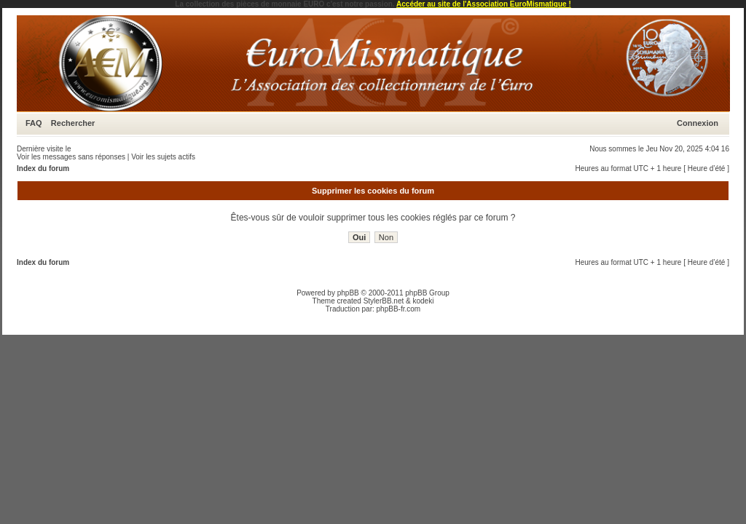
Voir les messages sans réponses (71, 157)
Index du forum (43, 168)
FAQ (33, 123)
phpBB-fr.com (399, 309)
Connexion (697, 123)
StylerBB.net (384, 301)
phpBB (348, 293)
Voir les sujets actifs (163, 157)
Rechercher (73, 123)
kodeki (422, 301)
